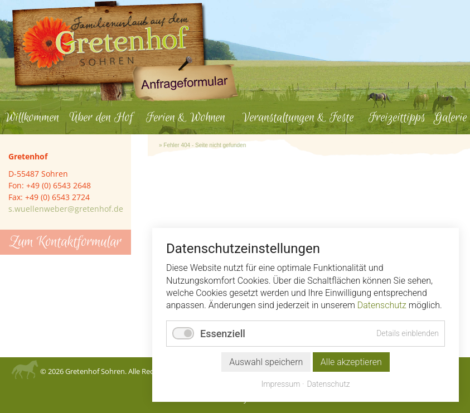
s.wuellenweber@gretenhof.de (65, 208)
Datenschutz (381, 305)
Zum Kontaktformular (65, 242)
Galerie (450, 117)
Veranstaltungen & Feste (298, 117)
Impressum (280, 384)
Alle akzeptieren (351, 362)
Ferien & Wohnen (185, 117)
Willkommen (32, 117)
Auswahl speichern (266, 362)
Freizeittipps (397, 117)
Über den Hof (101, 117)
